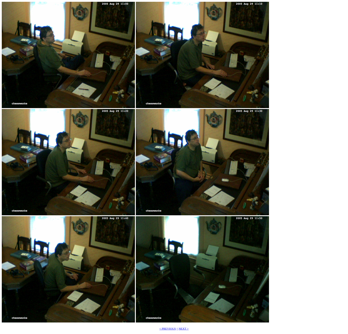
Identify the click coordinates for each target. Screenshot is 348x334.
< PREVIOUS (167, 328)
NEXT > (184, 328)
